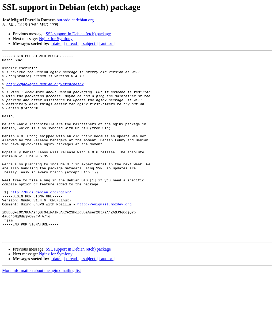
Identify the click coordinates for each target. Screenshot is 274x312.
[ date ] (57, 43)
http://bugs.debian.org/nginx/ (40, 220)
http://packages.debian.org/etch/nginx (45, 90)
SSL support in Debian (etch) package (78, 34)
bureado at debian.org (75, 20)
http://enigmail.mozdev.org (104, 234)
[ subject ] (89, 43)
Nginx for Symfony (56, 38)
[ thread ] (71, 43)
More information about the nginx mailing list (41, 307)
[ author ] (107, 43)
